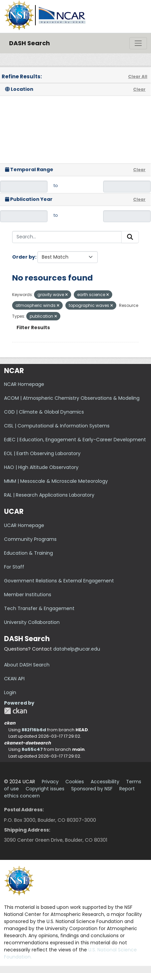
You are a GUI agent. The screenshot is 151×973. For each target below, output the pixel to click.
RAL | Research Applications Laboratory (49, 495)
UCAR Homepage (24, 525)
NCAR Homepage (24, 384)
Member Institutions (27, 594)
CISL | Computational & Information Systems (57, 425)
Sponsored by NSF (92, 788)
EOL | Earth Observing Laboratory (42, 453)
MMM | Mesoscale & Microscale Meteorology (56, 481)
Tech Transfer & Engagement (39, 608)
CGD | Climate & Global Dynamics (44, 412)
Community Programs (30, 539)
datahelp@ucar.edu (76, 649)
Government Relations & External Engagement (59, 580)
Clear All (137, 76)
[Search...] (67, 237)
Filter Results (33, 327)
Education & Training (28, 553)
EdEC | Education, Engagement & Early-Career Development (75, 439)
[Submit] (130, 237)
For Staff (14, 566)
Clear (139, 89)
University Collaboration (32, 622)
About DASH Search (27, 664)
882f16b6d (34, 730)
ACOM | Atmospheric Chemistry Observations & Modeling (72, 398)
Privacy (50, 781)
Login (10, 692)
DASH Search (29, 43)
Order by (23, 257)
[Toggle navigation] (138, 43)
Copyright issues (45, 788)
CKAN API (14, 678)
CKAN (15, 710)
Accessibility (105, 781)
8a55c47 (32, 749)
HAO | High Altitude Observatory (41, 467)
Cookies (74, 781)
